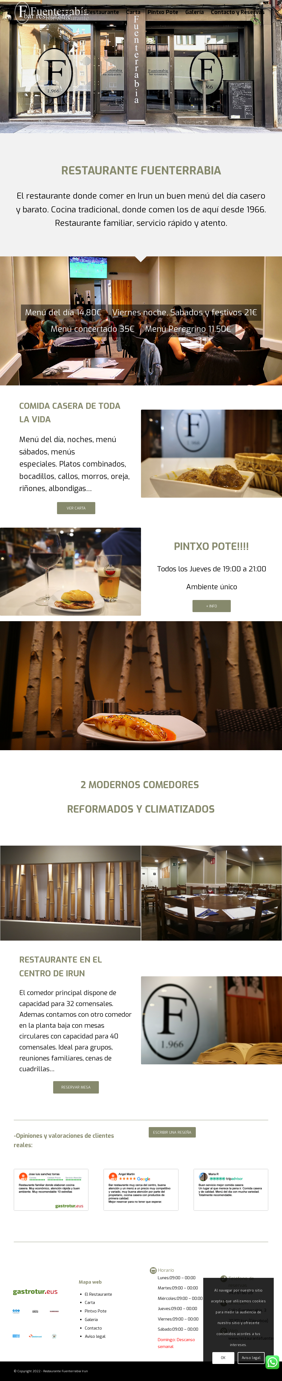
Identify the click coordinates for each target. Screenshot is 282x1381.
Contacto (93, 1328)
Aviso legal (95, 1336)
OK (223, 1358)
